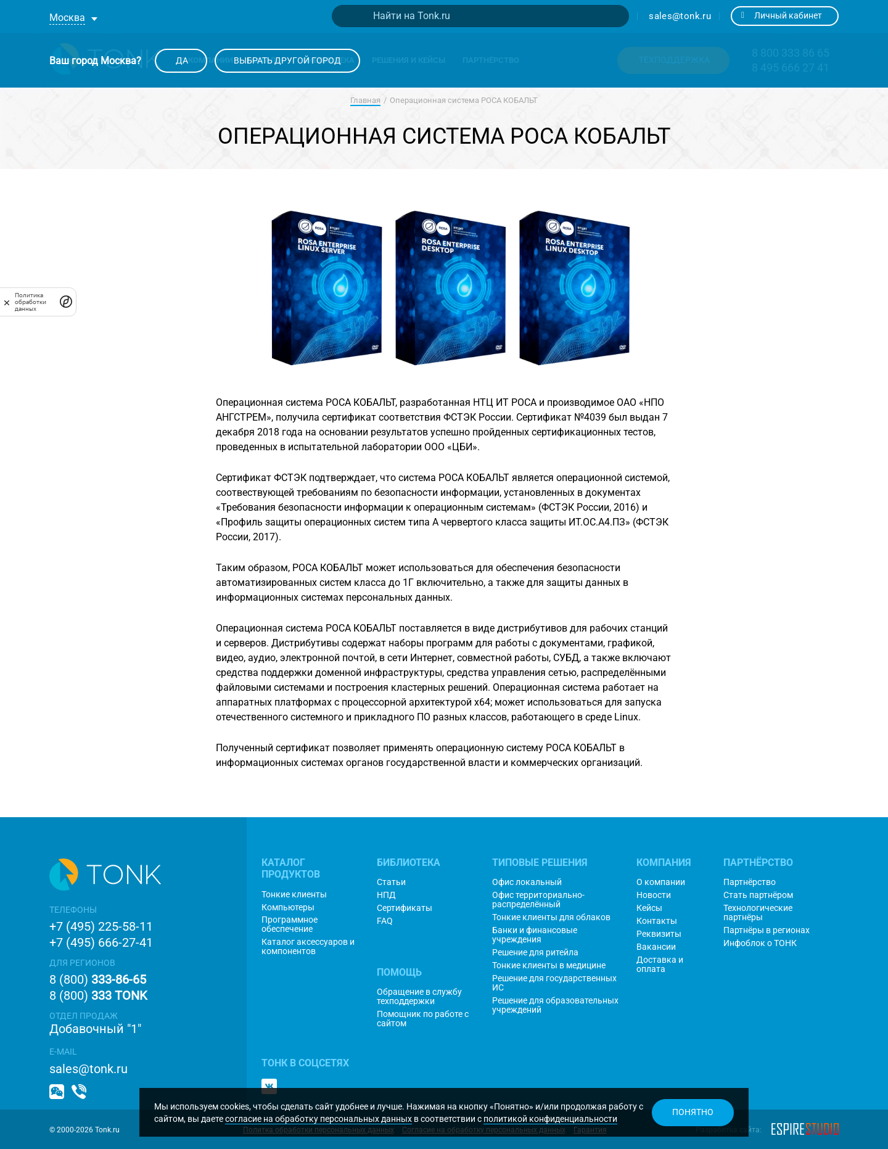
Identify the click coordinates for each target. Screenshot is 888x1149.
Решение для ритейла (535, 952)
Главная (365, 100)
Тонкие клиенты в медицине (549, 965)
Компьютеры (287, 907)
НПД (386, 895)
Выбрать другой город (287, 60)
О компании (660, 882)
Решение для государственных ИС (554, 983)
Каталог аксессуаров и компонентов (308, 946)
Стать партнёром (758, 895)
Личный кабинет (781, 15)
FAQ (385, 921)
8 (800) (97, 979)
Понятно (692, 1112)
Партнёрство (749, 882)
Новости (653, 895)
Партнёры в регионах (766, 930)
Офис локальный (527, 882)
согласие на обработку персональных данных (318, 1119)
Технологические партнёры (757, 913)
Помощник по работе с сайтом (423, 1019)
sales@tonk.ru (680, 16)
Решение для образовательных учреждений (555, 1005)
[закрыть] (6, 301)
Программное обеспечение (289, 924)
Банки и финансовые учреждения (534, 935)
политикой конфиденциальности (550, 1119)
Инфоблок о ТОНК (760, 943)
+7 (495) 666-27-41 (101, 942)
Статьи (391, 882)
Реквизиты (658, 934)
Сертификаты (404, 908)
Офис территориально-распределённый (538, 900)
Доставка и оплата (659, 964)
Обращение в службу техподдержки (419, 996)
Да (181, 60)
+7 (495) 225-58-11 (101, 926)
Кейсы (649, 908)
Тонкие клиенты (294, 894)
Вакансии (656, 947)
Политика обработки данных (30, 302)
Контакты (656, 921)
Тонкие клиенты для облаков (551, 917)
